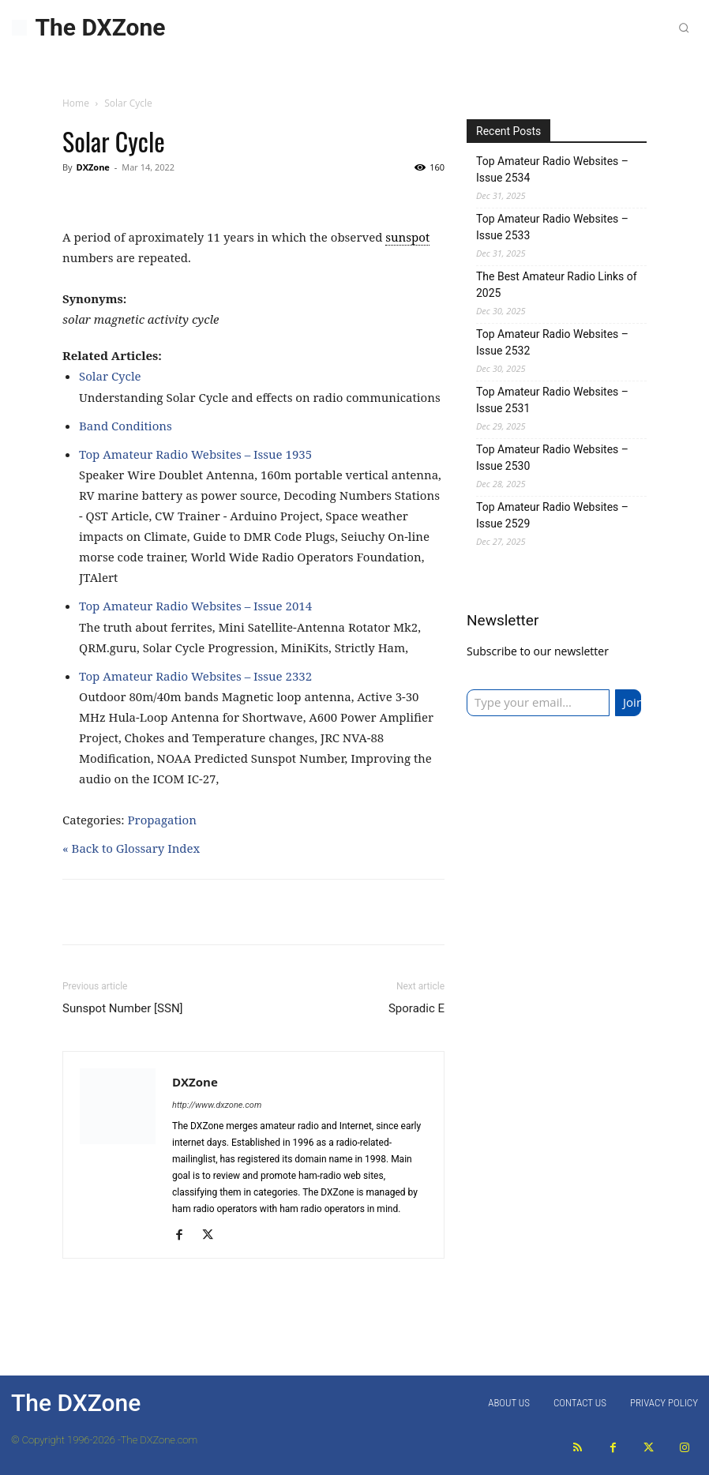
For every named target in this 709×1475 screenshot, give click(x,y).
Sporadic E (416, 1008)
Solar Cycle (110, 376)
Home (75, 103)
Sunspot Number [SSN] (122, 1008)
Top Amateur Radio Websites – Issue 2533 (552, 227)
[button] (683, 27)
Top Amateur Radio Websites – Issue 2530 (552, 457)
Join (631, 702)
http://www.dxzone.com (216, 1105)
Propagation (162, 820)
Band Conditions (125, 425)
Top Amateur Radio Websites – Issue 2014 (195, 606)
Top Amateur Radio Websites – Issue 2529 (552, 515)
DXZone (92, 167)
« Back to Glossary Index (131, 848)
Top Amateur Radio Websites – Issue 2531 (552, 400)
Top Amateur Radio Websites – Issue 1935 (195, 454)
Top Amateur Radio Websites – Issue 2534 (552, 169)
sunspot (407, 237)
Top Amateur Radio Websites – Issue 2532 (552, 342)
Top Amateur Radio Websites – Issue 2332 (195, 676)
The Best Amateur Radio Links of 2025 (556, 284)
